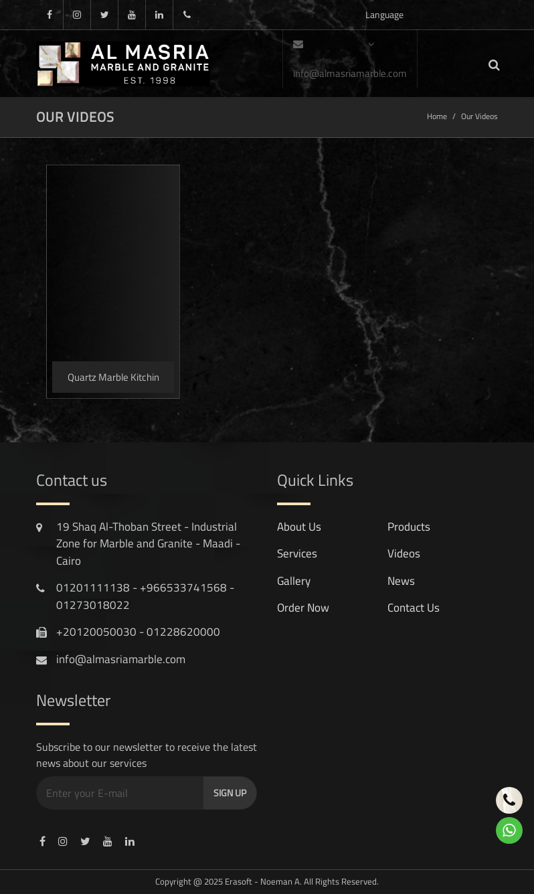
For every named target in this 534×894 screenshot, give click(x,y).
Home (437, 116)
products (408, 526)
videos (403, 553)
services (297, 553)
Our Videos (479, 116)
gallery (293, 581)
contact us (413, 607)
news (401, 581)
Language (384, 18)
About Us (299, 526)
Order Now (303, 607)
